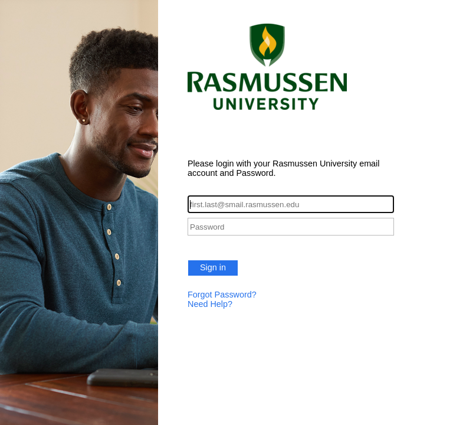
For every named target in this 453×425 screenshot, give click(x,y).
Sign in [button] (213, 267)
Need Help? (210, 304)
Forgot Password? (222, 294)
